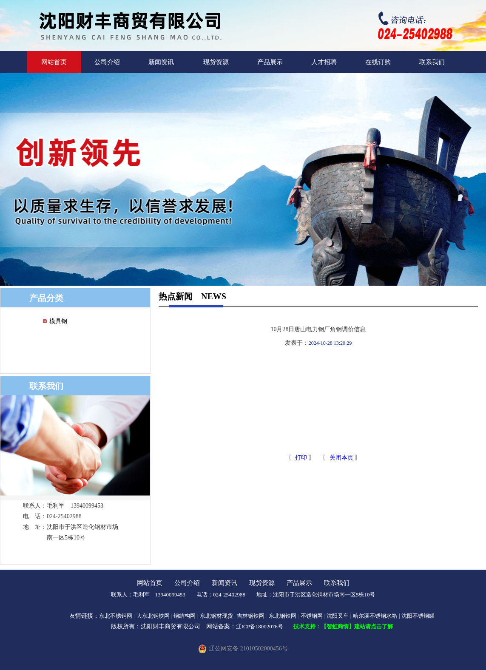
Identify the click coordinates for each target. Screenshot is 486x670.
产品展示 (270, 62)
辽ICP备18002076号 (259, 626)
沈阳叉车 (338, 616)
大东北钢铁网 (153, 616)
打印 (300, 457)
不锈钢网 (312, 616)
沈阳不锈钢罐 (418, 616)
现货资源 (216, 62)
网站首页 (54, 62)
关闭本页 (341, 457)
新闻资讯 (161, 62)
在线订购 (378, 62)
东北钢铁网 (282, 616)
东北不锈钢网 (115, 616)
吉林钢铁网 (250, 616)
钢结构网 (184, 616)
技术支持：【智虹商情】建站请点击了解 (343, 626)
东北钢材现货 (216, 616)
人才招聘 (324, 62)
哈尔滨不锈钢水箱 (375, 616)
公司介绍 (107, 62)
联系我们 (432, 62)
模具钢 (58, 321)
